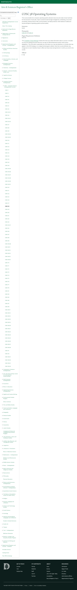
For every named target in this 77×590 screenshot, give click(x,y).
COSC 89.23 (8, 331)
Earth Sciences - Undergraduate (7, 380)
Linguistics (6, 445)
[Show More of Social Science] (2, 510)
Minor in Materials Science (9, 451)
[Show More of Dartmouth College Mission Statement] (1, 29)
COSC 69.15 (8, 256)
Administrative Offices (67, 576)
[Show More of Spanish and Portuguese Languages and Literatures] (2, 516)
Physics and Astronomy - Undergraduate (9, 483)
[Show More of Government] (2, 418)
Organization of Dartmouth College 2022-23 (8, 34)
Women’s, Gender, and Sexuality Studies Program (9, 537)
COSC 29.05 (8, 137)
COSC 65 (7, 228)
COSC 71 (7, 266)
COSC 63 (7, 222)
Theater (5, 527)
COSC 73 (7, 272)
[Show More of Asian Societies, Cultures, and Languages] (2, 59)
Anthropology (6, 52)
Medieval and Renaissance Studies (9, 458)
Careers (48, 571)
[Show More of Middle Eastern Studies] (2, 462)
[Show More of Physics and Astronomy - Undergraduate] (2, 482)
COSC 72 (7, 269)
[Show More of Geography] (2, 412)
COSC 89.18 (8, 319)
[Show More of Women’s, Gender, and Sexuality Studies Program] (2, 536)
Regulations (5, 37)
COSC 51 (7, 190)
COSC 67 (7, 234)
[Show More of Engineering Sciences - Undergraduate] (2, 390)
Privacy (25, 585)
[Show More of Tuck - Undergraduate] (2, 530)
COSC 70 (7, 262)
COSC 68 (7, 237)
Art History (6, 56)
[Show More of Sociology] (2, 513)
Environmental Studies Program (8, 398)
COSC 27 (7, 124)
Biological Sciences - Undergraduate (8, 64)
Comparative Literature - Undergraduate (9, 370)
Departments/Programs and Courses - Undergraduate (9, 44)
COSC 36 (7, 156)
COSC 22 (7, 109)
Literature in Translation (9, 448)
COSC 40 (7, 162)
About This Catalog (7, 26)
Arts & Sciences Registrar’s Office (17, 7)
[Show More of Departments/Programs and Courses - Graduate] (1, 545)
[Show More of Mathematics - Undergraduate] (2, 454)
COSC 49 (7, 165)
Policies (30, 585)
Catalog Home (5, 552)
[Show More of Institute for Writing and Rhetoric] (2, 541)
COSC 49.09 (8, 181)
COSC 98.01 (8, 357)
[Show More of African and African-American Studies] (2, 48)
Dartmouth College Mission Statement (9, 30)
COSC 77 (7, 284)
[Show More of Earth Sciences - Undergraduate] (2, 379)
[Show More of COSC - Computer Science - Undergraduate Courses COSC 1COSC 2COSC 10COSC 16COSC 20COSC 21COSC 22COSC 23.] (3, 85)
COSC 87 (7, 303)
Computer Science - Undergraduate (8, 82)
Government (6, 418)
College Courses (7, 78)
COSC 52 (7, 193)
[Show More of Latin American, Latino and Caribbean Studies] (2, 436)
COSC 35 (7, 153)
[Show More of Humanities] (2, 425)
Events (48, 569)
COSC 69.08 (8, 244)
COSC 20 (7, 102)
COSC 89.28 (8, 347)
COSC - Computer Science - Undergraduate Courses (10, 86)
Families (33, 576)
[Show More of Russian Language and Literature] (2, 501)
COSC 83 (7, 294)
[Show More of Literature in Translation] (2, 448)
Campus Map (19, 571)
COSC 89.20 (8, 325)
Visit (18, 569)
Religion (5, 498)
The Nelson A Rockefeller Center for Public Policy (9, 494)
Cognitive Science (7, 75)
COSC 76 (7, 281)
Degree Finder (65, 569)
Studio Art (5, 524)
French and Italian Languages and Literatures (10, 408)
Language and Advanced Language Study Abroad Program (9, 432)
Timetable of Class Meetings (31, 40)
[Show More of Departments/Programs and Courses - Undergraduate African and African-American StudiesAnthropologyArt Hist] (1, 44)
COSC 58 (7, 206)
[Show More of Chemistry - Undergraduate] (2, 67)
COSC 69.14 (8, 253)
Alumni (33, 573)
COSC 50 (7, 187)
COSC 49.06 (8, 171)
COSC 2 (7, 93)
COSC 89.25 (8, 338)
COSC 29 (7, 131)
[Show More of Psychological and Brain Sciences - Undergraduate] (2, 486)
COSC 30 (7, 140)
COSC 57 (7, 203)
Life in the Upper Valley (52, 573)
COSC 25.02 (8, 121)
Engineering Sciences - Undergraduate (8, 390)
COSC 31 (7, 143)
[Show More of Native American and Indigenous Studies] (2, 468)
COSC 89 (7, 306)
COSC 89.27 (8, 344)
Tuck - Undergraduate (8, 530)
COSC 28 (7, 127)
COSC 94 (7, 353)
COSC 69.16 (8, 259)
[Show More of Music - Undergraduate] (2, 465)
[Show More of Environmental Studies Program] (2, 397)
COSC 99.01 (8, 363)
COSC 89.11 (7, 309)
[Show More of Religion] (2, 498)
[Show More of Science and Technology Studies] (2, 506)
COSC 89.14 (8, 316)
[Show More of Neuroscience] (2, 473)
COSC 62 (7, 218)
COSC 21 (7, 105)
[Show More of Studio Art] (2, 524)
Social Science (6, 510)
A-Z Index (64, 571)
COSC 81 (7, 291)
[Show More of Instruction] (1, 41)
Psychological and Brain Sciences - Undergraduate (9, 487)
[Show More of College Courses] (2, 78)
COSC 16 (7, 99)
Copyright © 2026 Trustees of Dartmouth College (13, 585)
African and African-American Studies (10, 49)
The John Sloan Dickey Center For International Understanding (10, 375)
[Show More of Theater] (2, 527)
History (5, 421)
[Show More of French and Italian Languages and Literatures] (2, 408)
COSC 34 (7, 149)
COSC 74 (7, 275)
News (48, 566)
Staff (33, 571)
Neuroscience (6, 473)
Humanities (6, 425)
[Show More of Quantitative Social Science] (2, 491)
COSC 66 (7, 231)
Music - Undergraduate (8, 465)
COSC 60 (7, 212)
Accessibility (49, 576)
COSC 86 (7, 300)
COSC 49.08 (8, 178)
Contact (18, 566)
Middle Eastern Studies (8, 462)
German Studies (7, 415)
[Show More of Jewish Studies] (2, 428)
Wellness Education (8, 533)
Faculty (33, 566)
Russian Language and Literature (8, 502)
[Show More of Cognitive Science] (2, 75)
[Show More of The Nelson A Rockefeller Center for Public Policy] (2, 494)
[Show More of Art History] (2, 56)
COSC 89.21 (8, 328)
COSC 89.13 (8, 313)
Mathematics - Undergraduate (10, 454)
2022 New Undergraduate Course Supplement (10, 22)
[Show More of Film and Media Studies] (2, 405)
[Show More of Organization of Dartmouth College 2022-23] (1, 33)
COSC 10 (7, 96)
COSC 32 (7, 146)
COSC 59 (7, 209)
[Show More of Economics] (2, 383)
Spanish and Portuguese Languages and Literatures (9, 517)
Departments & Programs (67, 578)
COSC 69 (7, 240)
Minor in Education (7, 386)
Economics (6, 383)
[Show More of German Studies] (2, 415)
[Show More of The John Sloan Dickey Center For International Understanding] (2, 373)
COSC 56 (7, 200)
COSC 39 (7, 159)
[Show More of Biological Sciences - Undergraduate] (2, 63)
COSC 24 (7, 115)
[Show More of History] (2, 421)
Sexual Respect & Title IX (52, 578)
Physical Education (7, 479)
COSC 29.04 (8, 134)
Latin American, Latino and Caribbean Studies (9, 437)
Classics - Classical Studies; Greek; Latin (10, 71)
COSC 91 (7, 350)
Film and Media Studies (9, 405)
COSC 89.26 (8, 341)
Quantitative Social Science (9, 491)
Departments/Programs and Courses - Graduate (9, 546)
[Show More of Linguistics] (2, 445)
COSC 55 (7, 196)
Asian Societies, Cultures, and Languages (10, 59)
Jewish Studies (7, 428)
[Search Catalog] (7, 16)
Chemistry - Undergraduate (9, 67)
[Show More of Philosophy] (2, 476)
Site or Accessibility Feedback (40, 585)
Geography (5, 412)
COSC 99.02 (8, 366)
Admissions (64, 566)
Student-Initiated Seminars (9, 521)
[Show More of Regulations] (1, 37)
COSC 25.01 (8, 118)
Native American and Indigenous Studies (8, 469)
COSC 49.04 (8, 168)
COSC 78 (7, 287)
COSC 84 (7, 297)
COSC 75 (7, 278)
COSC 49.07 (8, 175)
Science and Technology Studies (9, 506)
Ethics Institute (7, 401)
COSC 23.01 (8, 112)
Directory (64, 573)
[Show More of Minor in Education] (2, 386)
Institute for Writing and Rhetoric (9, 541)
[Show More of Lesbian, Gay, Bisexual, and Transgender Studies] (2, 441)
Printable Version (6, 549)
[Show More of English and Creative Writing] (2, 394)
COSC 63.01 (8, 225)
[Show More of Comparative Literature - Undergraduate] (2, 369)
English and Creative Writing (10, 394)
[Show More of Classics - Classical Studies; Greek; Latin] (2, 71)
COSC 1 (6, 90)
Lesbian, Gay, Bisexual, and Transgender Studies (9, 441)
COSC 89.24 (8, 335)
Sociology (5, 513)
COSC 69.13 (8, 250)
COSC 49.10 (8, 184)
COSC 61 (7, 215)
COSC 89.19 (8, 322)
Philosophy (6, 476)
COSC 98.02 (8, 360)
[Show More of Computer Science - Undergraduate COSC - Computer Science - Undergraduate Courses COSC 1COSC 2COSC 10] (2, 81)
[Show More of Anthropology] (2, 52)
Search (9, 18)
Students (34, 569)
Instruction (5, 41)
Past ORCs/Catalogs (7, 556)
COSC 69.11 (7, 247)
